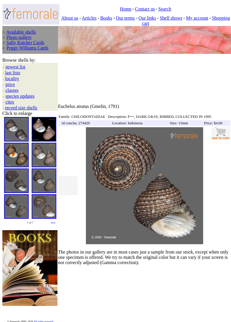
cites (10, 101)
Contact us (145, 8)
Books (106, 18)
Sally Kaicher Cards (25, 42)
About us (69, 18)
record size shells (21, 107)
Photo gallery (19, 37)
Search (164, 8)
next (53, 222)
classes (12, 90)
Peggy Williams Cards (27, 47)
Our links (147, 18)
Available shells (21, 32)
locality (12, 78)
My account (197, 18)
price (10, 84)
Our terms (125, 18)
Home (125, 8)
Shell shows (171, 18)
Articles (89, 18)
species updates (20, 96)
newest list (16, 66)
